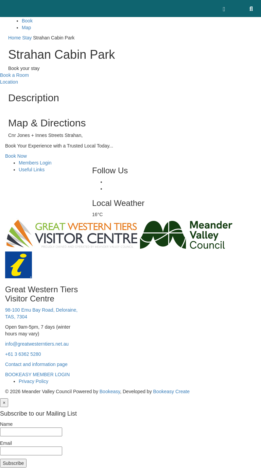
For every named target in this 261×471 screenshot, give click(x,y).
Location (9, 82)
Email (6, 443)
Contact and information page (36, 364)
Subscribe (13, 463)
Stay (27, 37)
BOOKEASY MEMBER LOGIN (37, 374)
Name (6, 424)
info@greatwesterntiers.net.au (37, 344)
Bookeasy (110, 391)
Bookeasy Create (171, 391)
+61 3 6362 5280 (23, 354)
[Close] (4, 402)
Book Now (16, 156)
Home (14, 37)
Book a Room (14, 75)
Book (27, 20)
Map (26, 27)
